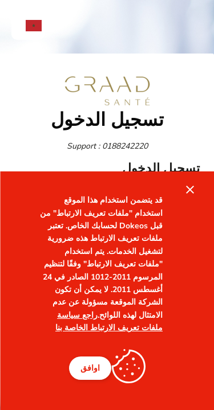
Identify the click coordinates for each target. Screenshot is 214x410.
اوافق (90, 368)
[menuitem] (28, 25)
